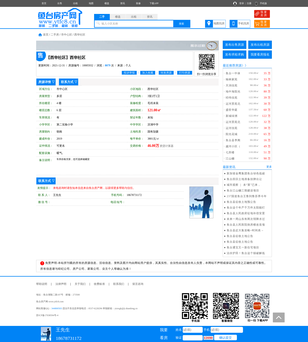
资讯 (122, 3)
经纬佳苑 (231, 97)
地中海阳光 (233, 91)
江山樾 (230, 158)
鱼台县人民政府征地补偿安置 (246, 213)
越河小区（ (233, 146)
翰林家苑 (231, 79)
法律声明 (60, 284)
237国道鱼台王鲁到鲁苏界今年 (247, 196)
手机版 (263, 3)
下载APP (154, 3)
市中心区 (66, 34)
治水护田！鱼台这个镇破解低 (246, 253)
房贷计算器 (166, 145)
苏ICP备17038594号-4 (47, 315)
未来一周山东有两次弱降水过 (246, 219)
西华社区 (79, 34)
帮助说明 (41, 284)
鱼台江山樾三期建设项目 (243, 190)
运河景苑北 (233, 103)
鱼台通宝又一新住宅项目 (243, 247)
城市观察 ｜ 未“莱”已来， (244, 184)
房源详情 (44, 82)
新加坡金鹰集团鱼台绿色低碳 (246, 173)
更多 (269, 166)
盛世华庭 (231, 109)
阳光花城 (231, 134)
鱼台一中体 (233, 73)
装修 (138, 3)
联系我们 (118, 284)
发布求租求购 (234, 54)
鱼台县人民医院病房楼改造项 (246, 224)
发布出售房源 (234, 44)
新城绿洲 (231, 115)
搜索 (181, 23)
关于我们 (80, 284)
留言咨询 (137, 284)
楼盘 (106, 3)
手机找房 (243, 23)
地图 (91, 3)
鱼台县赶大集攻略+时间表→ (245, 230)
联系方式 (67, 82)
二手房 (55, 34)
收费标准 (99, 284)
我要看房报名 (260, 54)
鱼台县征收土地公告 (240, 236)
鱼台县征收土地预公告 (241, 201)
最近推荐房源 (232, 65)
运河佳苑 (231, 128)
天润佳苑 (231, 85)
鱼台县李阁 (233, 140)
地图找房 (219, 23)
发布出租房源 (260, 44)
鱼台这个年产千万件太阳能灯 (246, 207)
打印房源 (184, 72)
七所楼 (230, 152)
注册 (249, 3)
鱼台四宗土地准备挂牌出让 (244, 179)
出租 (75, 3)
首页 (44, 3)
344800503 (56, 308)
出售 (59, 3)
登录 (241, 3)
